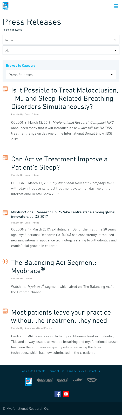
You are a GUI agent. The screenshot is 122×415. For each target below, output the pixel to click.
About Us (27, 371)
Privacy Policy (75, 371)
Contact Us (93, 371)
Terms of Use (56, 371)
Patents (40, 371)
